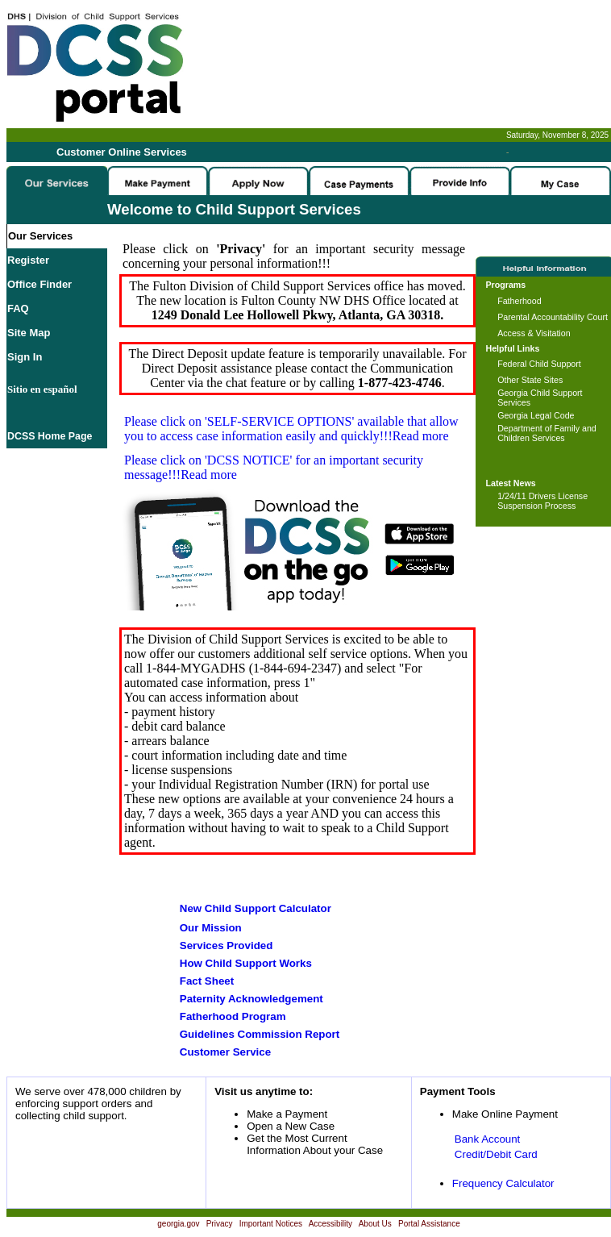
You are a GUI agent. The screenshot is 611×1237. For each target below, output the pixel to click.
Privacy (219, 1223)
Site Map (28, 333)
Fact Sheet (207, 981)
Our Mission (211, 928)
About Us (375, 1223)
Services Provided (226, 945)
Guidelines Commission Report (259, 1034)
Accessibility (330, 1223)
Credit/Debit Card (496, 1154)
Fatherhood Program (233, 1016)
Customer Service (225, 1052)
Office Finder (39, 284)
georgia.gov (178, 1223)
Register (28, 260)
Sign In (24, 357)
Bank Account (488, 1139)
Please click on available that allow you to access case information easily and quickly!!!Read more (291, 428)
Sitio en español (42, 389)
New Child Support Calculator (255, 908)
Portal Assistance (429, 1223)
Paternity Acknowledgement (251, 999)
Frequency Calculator (503, 1183)
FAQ (18, 308)
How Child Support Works (246, 963)
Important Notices (270, 1223)
